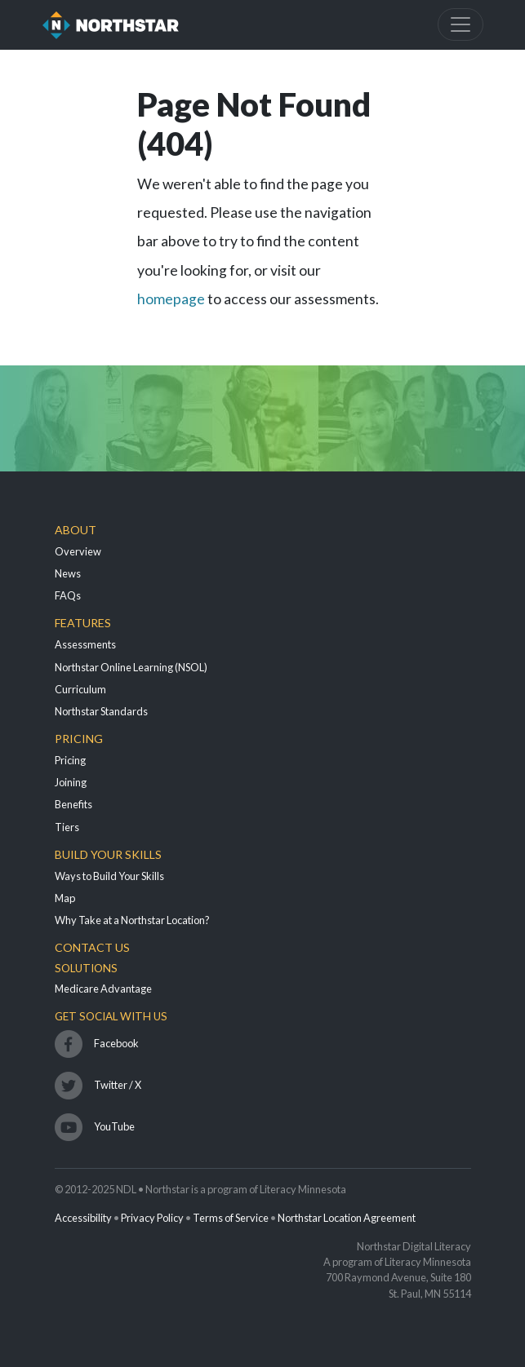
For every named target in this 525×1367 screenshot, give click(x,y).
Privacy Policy (152, 1217)
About (75, 530)
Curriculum (80, 689)
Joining (71, 782)
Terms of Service (231, 1217)
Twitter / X (117, 1084)
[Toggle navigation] (460, 24)
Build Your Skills (108, 854)
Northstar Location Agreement (347, 1217)
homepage (171, 298)
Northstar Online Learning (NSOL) (131, 667)
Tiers (67, 827)
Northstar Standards (101, 711)
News (68, 573)
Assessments (85, 644)
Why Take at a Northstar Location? (132, 920)
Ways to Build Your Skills (109, 876)
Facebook (116, 1043)
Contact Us (92, 947)
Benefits (73, 804)
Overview (78, 551)
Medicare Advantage (103, 988)
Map (65, 898)
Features (83, 623)
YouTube (114, 1126)
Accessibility (83, 1217)
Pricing (79, 738)
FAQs (68, 595)
